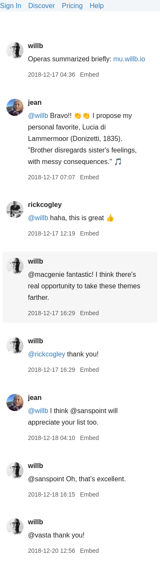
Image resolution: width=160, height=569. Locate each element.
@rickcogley (46, 354)
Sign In (10, 5)
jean (34, 102)
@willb (38, 115)
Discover (41, 5)
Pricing (72, 5)
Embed (89, 74)
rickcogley (44, 204)
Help (97, 5)
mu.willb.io (129, 59)
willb (35, 45)
